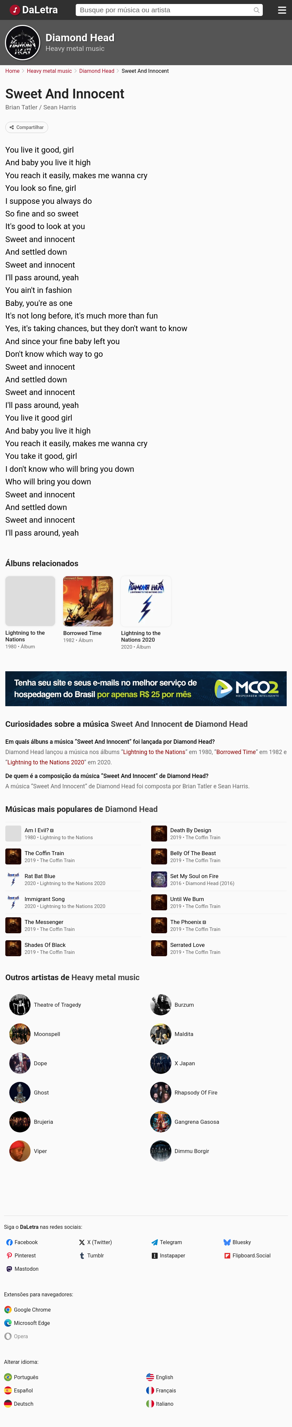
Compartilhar (27, 127)
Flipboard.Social (251, 1255)
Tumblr (95, 1255)
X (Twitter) (99, 1242)
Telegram (171, 1242)
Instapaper (172, 1255)
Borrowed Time (236, 752)
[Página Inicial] (33, 10)
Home (12, 71)
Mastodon (27, 1269)
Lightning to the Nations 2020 (45, 762)
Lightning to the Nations (154, 752)
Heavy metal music (75, 49)
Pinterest (25, 1255)
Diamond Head (80, 38)
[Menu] (282, 10)
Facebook (26, 1242)
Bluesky (242, 1242)
